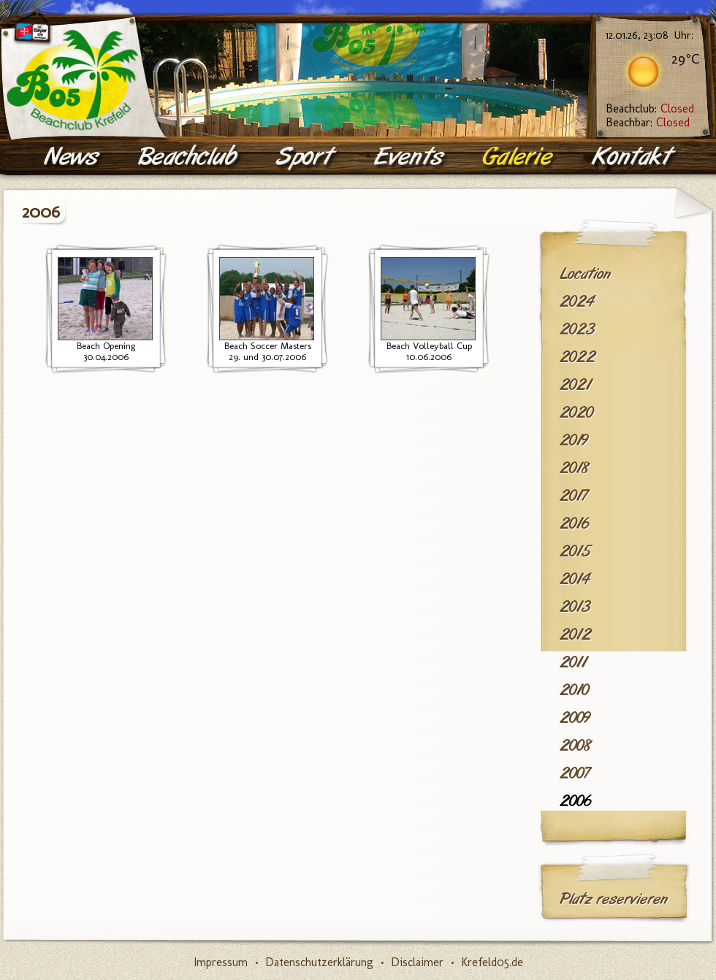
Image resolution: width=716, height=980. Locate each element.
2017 (573, 495)
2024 (577, 301)
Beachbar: (648, 122)
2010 (574, 690)
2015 (575, 551)
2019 (574, 440)
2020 (576, 412)
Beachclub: (650, 108)
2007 (575, 773)
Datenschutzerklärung (319, 962)
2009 (575, 717)
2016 (574, 523)
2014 (575, 579)
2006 (575, 801)
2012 (575, 634)
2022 (577, 357)
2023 (577, 329)
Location (585, 273)
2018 (575, 468)
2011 (573, 662)
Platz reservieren (614, 898)
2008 (576, 745)
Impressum (221, 962)
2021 (575, 384)
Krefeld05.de (492, 962)
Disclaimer (417, 962)
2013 (575, 606)
